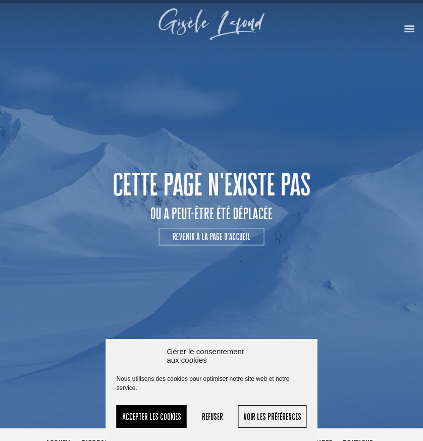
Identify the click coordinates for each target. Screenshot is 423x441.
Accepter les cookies (151, 416)
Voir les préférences (272, 416)
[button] (409, 28)
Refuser (212, 416)
